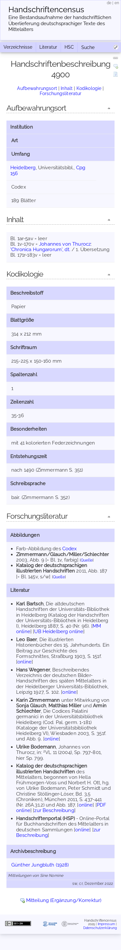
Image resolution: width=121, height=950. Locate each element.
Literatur (48, 47)
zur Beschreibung (54, 810)
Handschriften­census (46, 9)
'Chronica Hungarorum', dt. (40, 249)
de (109, 3)
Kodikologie (89, 88)
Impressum (106, 924)
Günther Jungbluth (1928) (40, 865)
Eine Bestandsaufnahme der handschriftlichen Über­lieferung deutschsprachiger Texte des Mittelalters (59, 24)
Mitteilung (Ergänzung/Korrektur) (64, 900)
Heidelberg (23, 168)
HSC (69, 47)
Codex (69, 549)
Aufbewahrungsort (37, 88)
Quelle (87, 560)
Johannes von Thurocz (65, 244)
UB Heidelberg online (58, 631)
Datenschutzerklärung (100, 928)
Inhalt (67, 88)
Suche (88, 47)
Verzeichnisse (18, 47)
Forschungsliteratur (61, 93)
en (117, 3)
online (24, 662)
